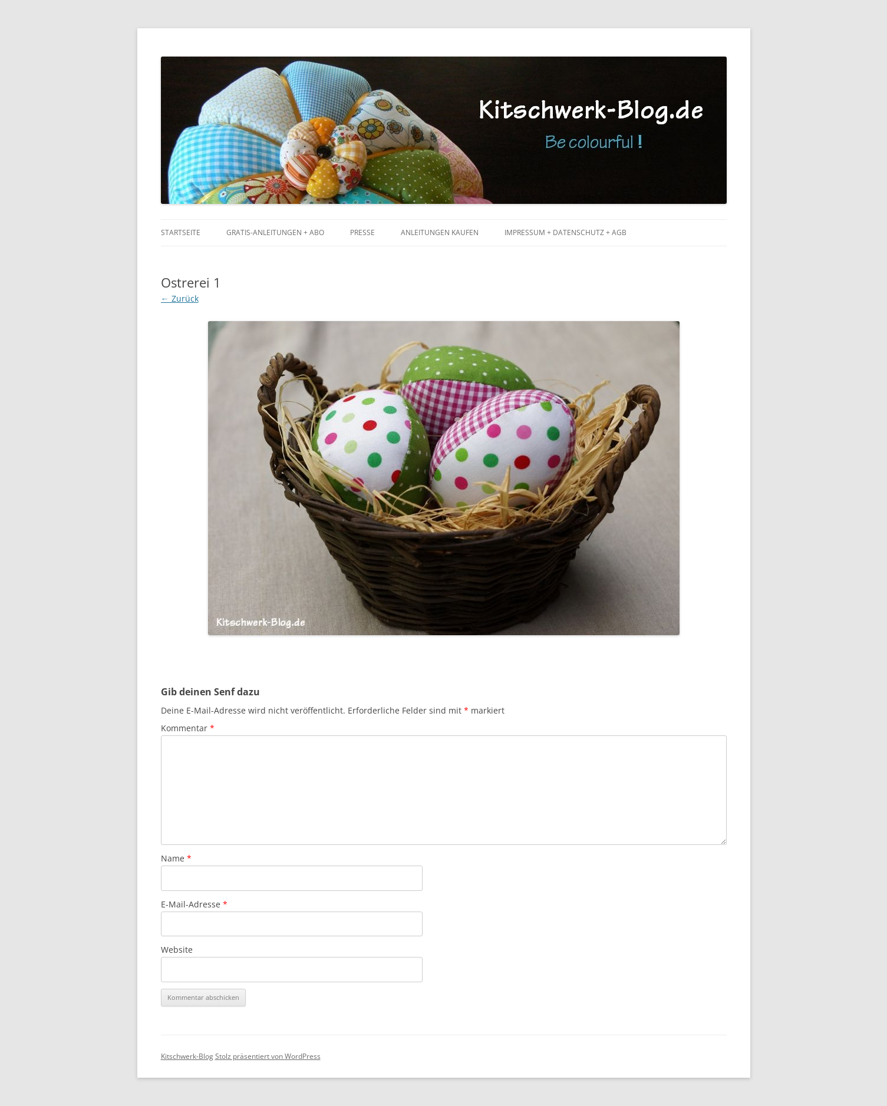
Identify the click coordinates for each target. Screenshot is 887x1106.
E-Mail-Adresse (194, 904)
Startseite (180, 232)
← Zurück (180, 298)
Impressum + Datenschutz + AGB (565, 232)
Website (177, 949)
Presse (362, 232)
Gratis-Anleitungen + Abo (275, 232)
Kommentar (188, 728)
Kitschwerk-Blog (187, 1056)
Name (176, 858)
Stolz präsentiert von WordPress (268, 1056)
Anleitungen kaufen (440, 232)
